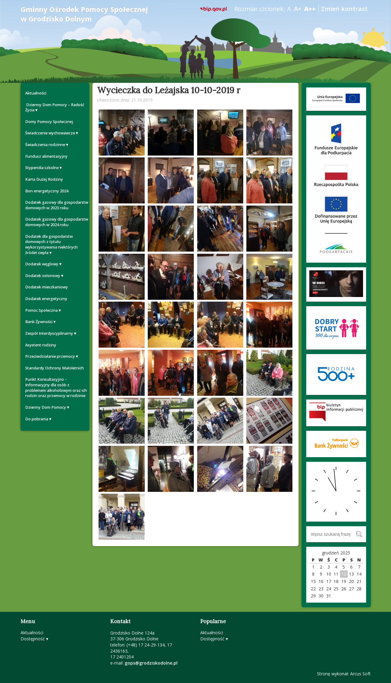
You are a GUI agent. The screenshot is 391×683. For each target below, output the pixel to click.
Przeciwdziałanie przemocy (50, 356)
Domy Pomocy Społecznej (49, 121)
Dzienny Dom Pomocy (45, 407)
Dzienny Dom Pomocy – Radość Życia (54, 107)
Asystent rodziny (40, 345)
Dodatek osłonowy (42, 275)
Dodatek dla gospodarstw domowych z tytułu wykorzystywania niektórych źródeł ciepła (51, 244)
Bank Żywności (39, 321)
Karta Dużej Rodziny (44, 179)
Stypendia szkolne (42, 167)
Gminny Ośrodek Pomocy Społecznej (84, 14)
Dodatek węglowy (41, 264)
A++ (310, 9)
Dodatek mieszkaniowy (46, 287)
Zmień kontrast (344, 9)
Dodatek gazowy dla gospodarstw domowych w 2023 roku (56, 205)
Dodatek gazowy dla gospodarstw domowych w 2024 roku (56, 222)
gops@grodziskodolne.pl (151, 663)
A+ (297, 9)
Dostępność (33, 639)
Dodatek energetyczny (46, 298)
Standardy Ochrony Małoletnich (54, 368)
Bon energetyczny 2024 (46, 191)
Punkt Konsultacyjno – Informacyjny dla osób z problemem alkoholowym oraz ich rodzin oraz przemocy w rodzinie (56, 387)
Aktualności (35, 93)
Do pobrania (36, 419)
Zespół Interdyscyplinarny (49, 333)
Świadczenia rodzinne (45, 144)
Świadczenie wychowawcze (50, 133)
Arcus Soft (360, 674)
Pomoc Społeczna (41, 310)
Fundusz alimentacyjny (46, 156)
